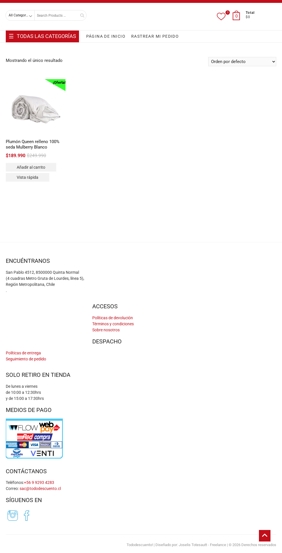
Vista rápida (27, 177)
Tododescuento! (140, 545)
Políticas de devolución (112, 318)
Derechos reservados (258, 545)
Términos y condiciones (113, 324)
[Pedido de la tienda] (242, 61)
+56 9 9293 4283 (39, 482)
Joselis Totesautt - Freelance (202, 545)
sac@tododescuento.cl (40, 488)
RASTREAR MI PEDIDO (155, 36)
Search (80, 15)
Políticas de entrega (23, 353)
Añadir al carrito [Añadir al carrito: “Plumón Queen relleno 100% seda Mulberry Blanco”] (31, 167)
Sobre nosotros (106, 330)
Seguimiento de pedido (26, 359)
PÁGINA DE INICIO (105, 36)
